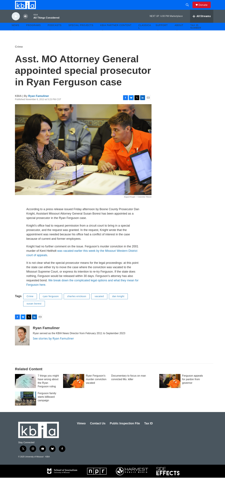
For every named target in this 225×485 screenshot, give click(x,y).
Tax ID (148, 430)
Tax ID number (195, 33)
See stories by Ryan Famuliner (53, 346)
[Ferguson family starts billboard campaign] (25, 406)
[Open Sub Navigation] (14, 37)
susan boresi (34, 311)
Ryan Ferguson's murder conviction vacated (96, 387)
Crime (19, 54)
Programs (33, 32)
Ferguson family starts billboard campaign (47, 404)
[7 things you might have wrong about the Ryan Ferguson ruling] (25, 388)
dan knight (118, 303)
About (179, 32)
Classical (145, 33)
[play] (15, 24)
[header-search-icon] (189, 8)
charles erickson (76, 303)
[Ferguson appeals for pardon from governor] (169, 388)
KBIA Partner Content (116, 32)
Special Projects (80, 32)
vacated (99, 303)
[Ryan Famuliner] (22, 343)
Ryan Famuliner (38, 103)
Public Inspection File (125, 430)
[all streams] (201, 23)
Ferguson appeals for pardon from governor (192, 387)
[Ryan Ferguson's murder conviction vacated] (73, 388)
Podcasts (54, 32)
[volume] (25, 23)
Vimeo (81, 430)
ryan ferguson (51, 303)
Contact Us (98, 430)
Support (162, 32)
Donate (205, 8)
